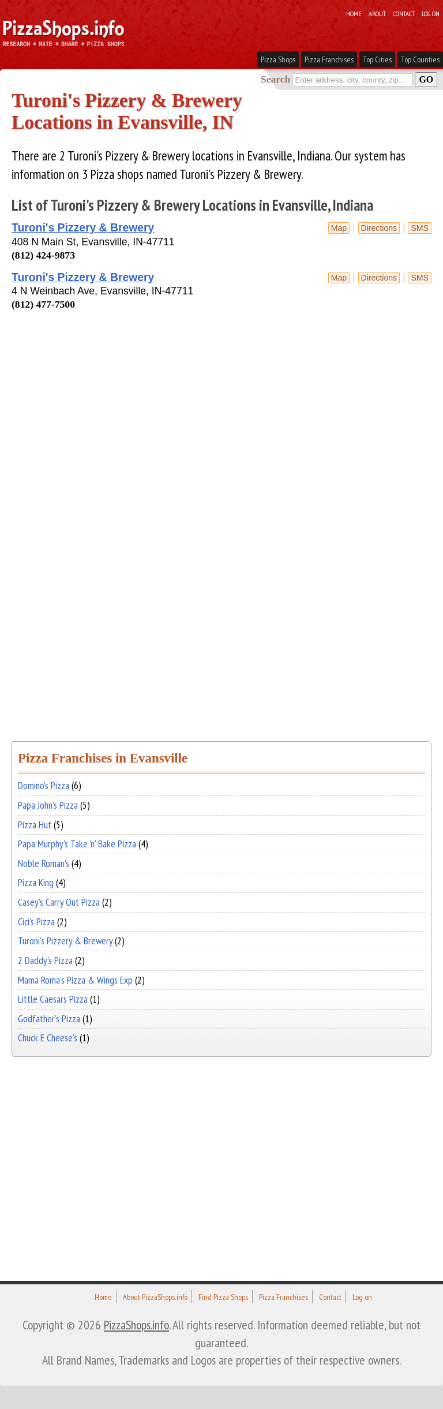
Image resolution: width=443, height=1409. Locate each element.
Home (354, 13)
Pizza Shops (278, 59)
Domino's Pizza (43, 785)
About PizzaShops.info (155, 1297)
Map (339, 228)
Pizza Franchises (329, 59)
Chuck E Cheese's (47, 1037)
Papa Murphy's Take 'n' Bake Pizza (77, 843)
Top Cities (377, 59)
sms (420, 228)
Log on (431, 13)
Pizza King (36, 882)
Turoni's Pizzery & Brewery (83, 227)
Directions (379, 228)
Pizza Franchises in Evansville (102, 758)
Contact (404, 13)
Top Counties (420, 59)
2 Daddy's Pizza (45, 960)
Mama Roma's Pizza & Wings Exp (75, 979)
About (377, 13)
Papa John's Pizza (48, 805)
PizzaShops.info (136, 1325)
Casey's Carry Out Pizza (59, 902)
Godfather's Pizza (49, 1018)
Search (275, 79)
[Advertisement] (146, 336)
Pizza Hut (34, 824)
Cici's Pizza (36, 921)
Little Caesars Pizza (53, 999)
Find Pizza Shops (223, 1297)
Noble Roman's (43, 863)
